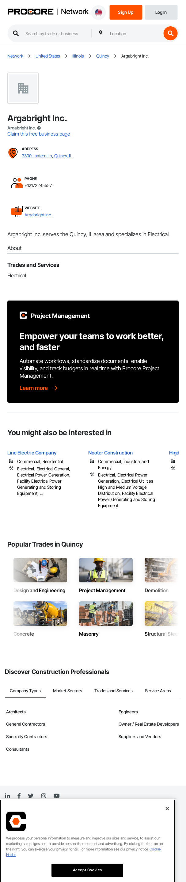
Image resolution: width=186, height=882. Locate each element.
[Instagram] (43, 796)
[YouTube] (56, 796)
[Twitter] (30, 796)
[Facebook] (19, 796)
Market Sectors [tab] (67, 690)
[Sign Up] (125, 11)
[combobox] (134, 33)
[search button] (170, 33)
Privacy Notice (17, 821)
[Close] (167, 855)
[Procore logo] (30, 12)
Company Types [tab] (25, 690)
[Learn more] (39, 388)
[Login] (161, 11)
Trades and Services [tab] (113, 690)
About (14, 248)
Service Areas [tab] (158, 690)
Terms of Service (19, 833)
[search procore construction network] (55, 33)
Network (75, 12)
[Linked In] (7, 796)
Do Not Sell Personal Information (32, 844)
